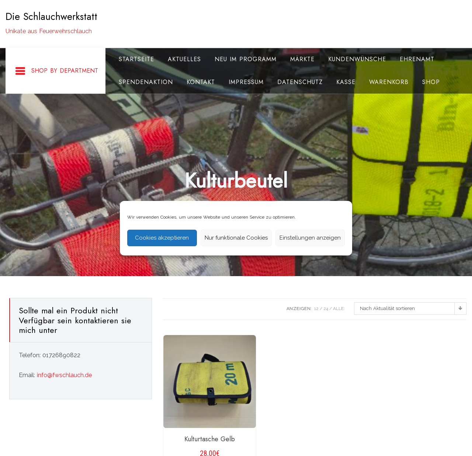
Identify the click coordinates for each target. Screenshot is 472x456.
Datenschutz (300, 82)
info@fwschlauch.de (64, 375)
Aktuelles (184, 59)
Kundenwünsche (357, 59)
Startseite (136, 59)
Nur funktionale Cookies (236, 237)
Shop (431, 82)
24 (325, 308)
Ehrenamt (417, 59)
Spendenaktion (146, 82)
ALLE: (339, 308)
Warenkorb (389, 82)
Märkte (302, 59)
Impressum (246, 82)
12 (316, 308)
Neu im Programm (246, 59)
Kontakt (201, 82)
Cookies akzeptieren (162, 237)
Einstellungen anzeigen (310, 237)
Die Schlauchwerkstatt (51, 17)
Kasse (345, 82)
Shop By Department (56, 71)
